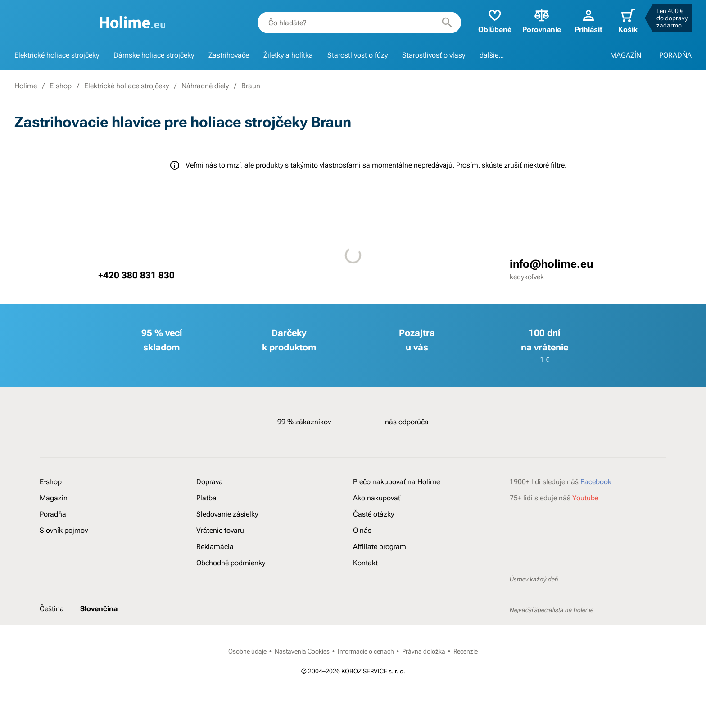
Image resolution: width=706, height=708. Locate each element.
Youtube (585, 498)
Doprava (209, 481)
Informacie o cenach (366, 651)
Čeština (52, 608)
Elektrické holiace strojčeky (56, 55)
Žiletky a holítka (288, 55)
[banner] (133, 23)
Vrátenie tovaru (220, 530)
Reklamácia (215, 546)
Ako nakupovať (376, 498)
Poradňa (53, 514)
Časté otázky (373, 514)
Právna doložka (423, 651)
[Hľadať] (447, 22)
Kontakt (365, 562)
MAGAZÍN (625, 55)
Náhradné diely (205, 86)
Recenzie (465, 651)
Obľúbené (494, 20)
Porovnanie (541, 20)
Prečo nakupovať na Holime (396, 481)
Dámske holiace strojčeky (153, 55)
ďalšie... (492, 55)
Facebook (595, 481)
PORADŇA (675, 55)
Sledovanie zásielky (227, 514)
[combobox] (359, 22)
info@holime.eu (551, 264)
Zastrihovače (228, 55)
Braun (250, 86)
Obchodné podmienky (230, 562)
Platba (206, 498)
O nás (362, 530)
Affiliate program (379, 546)
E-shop (61, 86)
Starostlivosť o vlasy (433, 55)
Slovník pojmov (64, 530)
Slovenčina (99, 608)
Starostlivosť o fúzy (357, 55)
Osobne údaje (247, 651)
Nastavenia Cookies (302, 651)
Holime (25, 86)
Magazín (54, 498)
